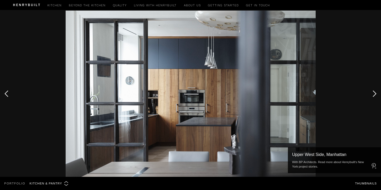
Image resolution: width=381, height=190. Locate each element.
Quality (120, 5)
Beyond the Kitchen (87, 5)
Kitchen (54, 5)
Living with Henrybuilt (155, 5)
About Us (192, 5)
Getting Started (223, 5)
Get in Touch (258, 5)
